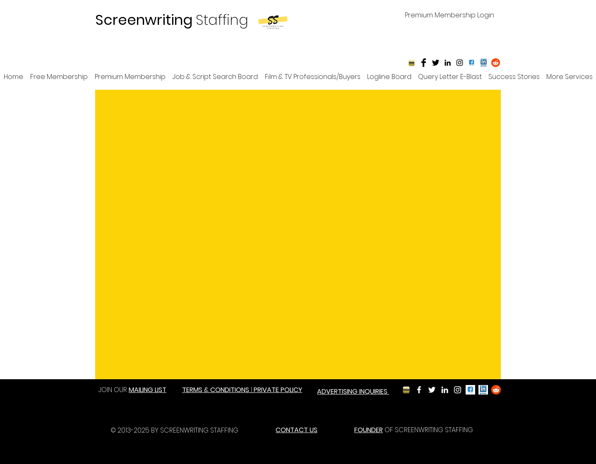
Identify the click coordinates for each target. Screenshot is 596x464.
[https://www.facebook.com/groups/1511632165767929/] (471, 62)
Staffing (171, 20)
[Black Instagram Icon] (459, 62)
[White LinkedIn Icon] (444, 390)
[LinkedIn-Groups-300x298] (483, 390)
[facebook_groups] (470, 390)
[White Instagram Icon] (457, 390)
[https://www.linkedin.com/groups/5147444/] (483, 62)
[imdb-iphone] (411, 62)
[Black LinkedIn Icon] (447, 62)
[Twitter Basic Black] (435, 62)
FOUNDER (368, 430)
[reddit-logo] (495, 62)
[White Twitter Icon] (432, 390)
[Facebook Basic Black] (423, 62)
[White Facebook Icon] (419, 390)
